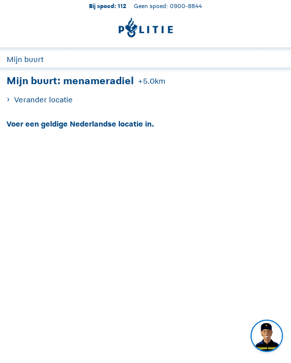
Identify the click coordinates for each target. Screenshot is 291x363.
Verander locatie (43, 99)
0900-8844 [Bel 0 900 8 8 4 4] (186, 6)
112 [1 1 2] (122, 6)
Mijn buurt (25, 59)
